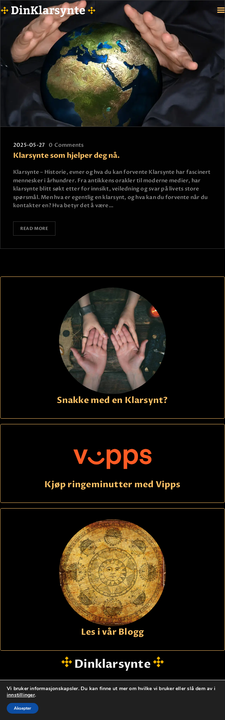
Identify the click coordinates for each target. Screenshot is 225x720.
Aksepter (22, 708)
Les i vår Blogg (112, 631)
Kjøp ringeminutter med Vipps (112, 483)
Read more (35, 228)
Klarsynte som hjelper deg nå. (66, 156)
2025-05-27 (29, 145)
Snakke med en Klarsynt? (112, 399)
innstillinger (21, 695)
